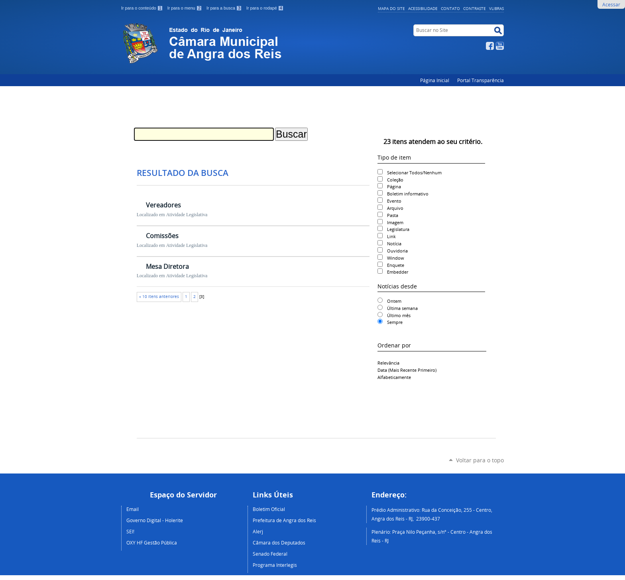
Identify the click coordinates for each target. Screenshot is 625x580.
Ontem (394, 301)
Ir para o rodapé (265, 8)
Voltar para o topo (480, 460)
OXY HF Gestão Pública (151, 542)
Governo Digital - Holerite (154, 520)
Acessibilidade (423, 8)
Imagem (395, 222)
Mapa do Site (391, 8)
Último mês (399, 315)
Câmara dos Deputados (279, 542)
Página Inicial (434, 80)
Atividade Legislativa (187, 214)
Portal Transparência (480, 80)
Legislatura (398, 229)
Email (132, 509)
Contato (450, 8)
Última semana (402, 308)
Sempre (395, 322)
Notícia (394, 244)
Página (394, 186)
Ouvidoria (397, 251)
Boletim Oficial (269, 509)
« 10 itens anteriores (159, 296)
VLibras (496, 8)
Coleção (395, 180)
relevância (388, 363)
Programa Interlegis (275, 565)
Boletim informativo (407, 194)
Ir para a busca (224, 8)
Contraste (474, 8)
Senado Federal (270, 553)
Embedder (397, 272)
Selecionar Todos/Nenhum (414, 173)
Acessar (611, 4)
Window (395, 258)
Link (391, 236)
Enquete (395, 265)
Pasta (392, 215)
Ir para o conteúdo (142, 8)
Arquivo (395, 208)
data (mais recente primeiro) (406, 370)
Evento (394, 201)
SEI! (130, 531)
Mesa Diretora (167, 266)
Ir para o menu (185, 8)
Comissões (162, 235)
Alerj (258, 531)
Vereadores (163, 205)
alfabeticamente (394, 377)
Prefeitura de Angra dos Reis (284, 520)
